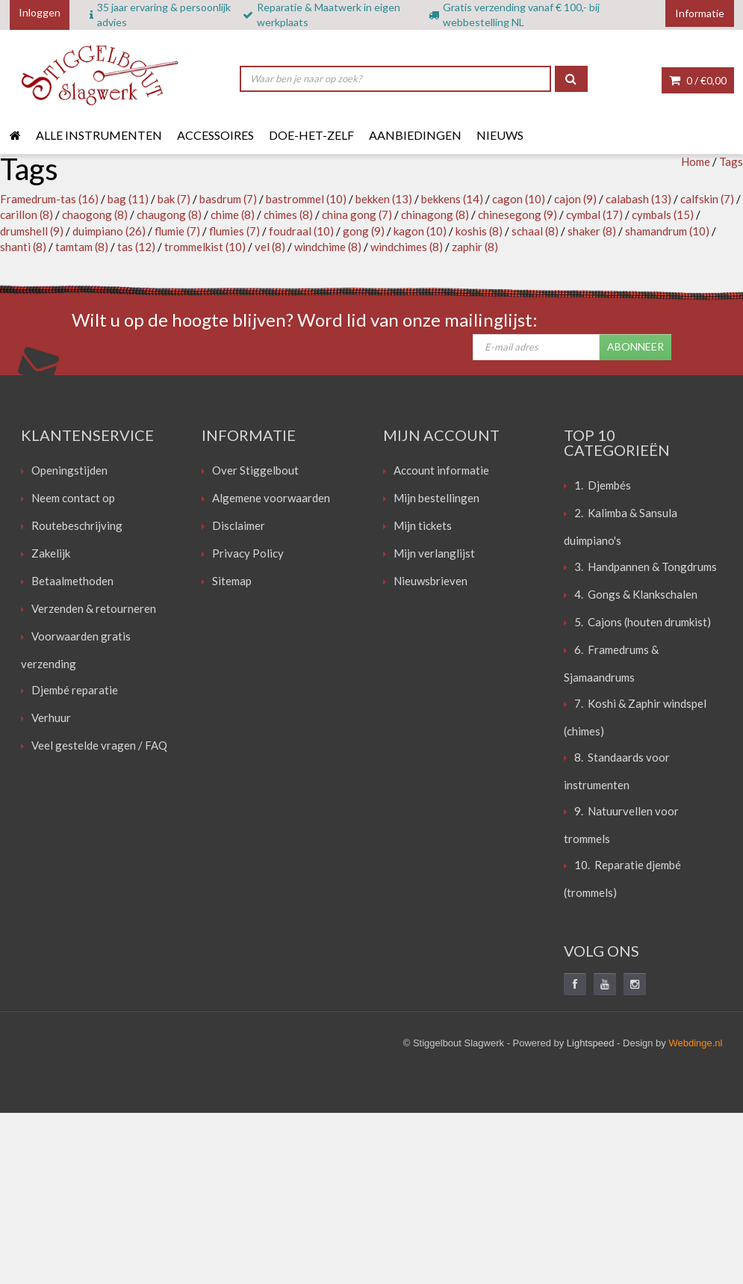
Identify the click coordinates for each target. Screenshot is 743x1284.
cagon (518, 199)
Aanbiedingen (415, 135)
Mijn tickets (423, 525)
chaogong (95, 214)
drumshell (31, 231)
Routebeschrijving (76, 525)
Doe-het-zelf (311, 135)
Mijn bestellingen (436, 497)
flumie (177, 231)
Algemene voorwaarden (271, 497)
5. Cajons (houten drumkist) (642, 622)
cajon (575, 199)
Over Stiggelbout (255, 470)
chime (233, 214)
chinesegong (517, 214)
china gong (357, 214)
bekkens (452, 199)
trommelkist (205, 246)
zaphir (475, 246)
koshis (479, 231)
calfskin (707, 199)
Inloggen (39, 12)
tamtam (81, 246)
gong (364, 231)
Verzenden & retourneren (93, 608)
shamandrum (667, 231)
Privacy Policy (248, 553)
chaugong (169, 214)
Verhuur (51, 717)
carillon (26, 214)
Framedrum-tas (49, 199)
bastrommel (306, 199)
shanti (23, 246)
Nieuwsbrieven (430, 580)
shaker (592, 231)
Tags (731, 161)
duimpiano (109, 231)
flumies (234, 231)
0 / (698, 80)
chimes (288, 214)
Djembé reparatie (74, 690)
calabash (638, 199)
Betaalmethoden (72, 580)
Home (695, 161)
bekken (383, 199)
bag (128, 199)
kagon (420, 231)
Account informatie (441, 470)
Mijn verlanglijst (434, 553)
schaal (535, 231)
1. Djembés (602, 485)
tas (136, 246)
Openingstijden (69, 470)
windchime (327, 246)
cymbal (594, 214)
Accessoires (215, 135)
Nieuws (499, 135)
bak (174, 199)
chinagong (435, 214)
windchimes (406, 246)
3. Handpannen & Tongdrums (645, 566)
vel (270, 246)
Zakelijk (50, 553)
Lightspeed (591, 1043)
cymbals (663, 214)
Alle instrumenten (99, 135)
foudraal (301, 231)
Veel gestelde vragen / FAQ (99, 745)
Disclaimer (238, 525)
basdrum (228, 199)
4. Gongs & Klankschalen (635, 594)
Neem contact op (73, 497)
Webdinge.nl (695, 1043)
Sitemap (232, 580)
